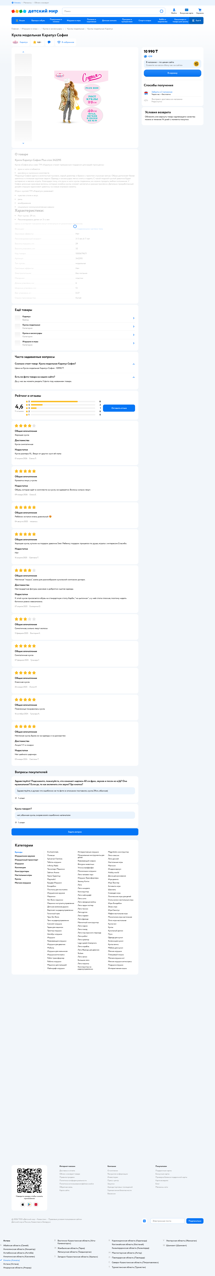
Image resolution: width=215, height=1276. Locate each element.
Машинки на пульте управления (60, 903)
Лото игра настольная (117, 920)
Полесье (51, 855)
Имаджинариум (114, 869)
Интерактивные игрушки (88, 852)
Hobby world (113, 872)
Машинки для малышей (57, 965)
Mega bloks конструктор (118, 852)
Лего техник (83, 909)
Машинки (51, 896)
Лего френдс (83, 919)
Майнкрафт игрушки (56, 968)
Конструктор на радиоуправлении (85, 968)
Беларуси (47, 1222)
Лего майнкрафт (84, 895)
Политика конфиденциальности (73, 1180)
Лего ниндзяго (84, 888)
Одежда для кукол (115, 937)
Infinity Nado (52, 866)
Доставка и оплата (67, 1170)
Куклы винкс (113, 944)
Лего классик (113, 855)
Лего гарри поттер (85, 905)
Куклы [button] (18, 879)
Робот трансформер (55, 958)
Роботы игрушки (54, 961)
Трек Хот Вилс (53, 917)
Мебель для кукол (115, 948)
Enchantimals (52, 852)
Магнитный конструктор (88, 922)
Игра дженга (113, 879)
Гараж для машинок (55, 927)
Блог (157, 1184)
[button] (196, 20)
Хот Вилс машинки (55, 900)
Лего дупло (82, 912)
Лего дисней (113, 859)
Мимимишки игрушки (87, 871)
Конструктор (83, 892)
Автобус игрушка (54, 934)
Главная (15, 28)
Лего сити (82, 898)
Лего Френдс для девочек (88, 950)
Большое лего (83, 960)
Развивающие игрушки (56, 941)
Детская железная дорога (57, 907)
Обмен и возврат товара (70, 1174)
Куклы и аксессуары (52, 28)
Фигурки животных (86, 864)
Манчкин (112, 866)
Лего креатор (83, 940)
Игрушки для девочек (56, 944)
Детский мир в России (21, 1222)
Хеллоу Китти (83, 881)
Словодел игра (114, 893)
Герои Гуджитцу (53, 876)
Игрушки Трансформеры (88, 878)
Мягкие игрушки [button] (23, 882)
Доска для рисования (117, 876)
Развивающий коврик (87, 861)
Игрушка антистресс (56, 955)
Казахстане (36, 1222)
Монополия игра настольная (120, 917)
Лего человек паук (85, 874)
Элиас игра (112, 907)
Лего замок (82, 957)
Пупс (110, 934)
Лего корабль (83, 946)
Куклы (110, 927)
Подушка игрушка (115, 965)
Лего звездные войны (87, 902)
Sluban (80, 953)
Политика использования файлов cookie (77, 1184)
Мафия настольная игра (118, 914)
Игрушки (51, 937)
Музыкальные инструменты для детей (91, 856)
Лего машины (83, 964)
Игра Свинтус (114, 910)
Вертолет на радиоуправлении (60, 910)
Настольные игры (115, 862)
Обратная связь (66, 1187)
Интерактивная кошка (117, 968)
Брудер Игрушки (54, 883)
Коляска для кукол (115, 941)
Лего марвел (83, 916)
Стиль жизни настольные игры (120, 900)
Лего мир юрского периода (89, 933)
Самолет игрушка (54, 924)
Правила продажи (67, 1177)
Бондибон (51, 886)
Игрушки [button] (19, 863)
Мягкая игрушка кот (116, 958)
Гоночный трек (53, 914)
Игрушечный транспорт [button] (26, 859)
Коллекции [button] (20, 867)
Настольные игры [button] (23, 875)
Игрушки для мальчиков (57, 951)
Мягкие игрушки (115, 951)
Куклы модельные (75, 28)
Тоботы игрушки (54, 862)
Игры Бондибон (115, 903)
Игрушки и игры (29, 28)
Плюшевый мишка (116, 955)
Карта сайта (64, 1190)
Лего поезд (82, 929)
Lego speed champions (87, 943)
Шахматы (112, 890)
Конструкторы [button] (22, 871)
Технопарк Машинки (56, 869)
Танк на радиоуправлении (58, 920)
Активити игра (114, 886)
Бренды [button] (18, 852)
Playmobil (51, 879)
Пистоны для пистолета (57, 890)
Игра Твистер (113, 883)
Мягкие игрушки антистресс (120, 961)
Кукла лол (112, 924)
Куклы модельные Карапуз (100, 28)
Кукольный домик (115, 931)
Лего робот (82, 936)
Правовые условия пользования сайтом (65, 1219)
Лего (80, 885)
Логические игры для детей (119, 896)
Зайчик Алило (53, 872)
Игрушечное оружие (56, 893)
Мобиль (50, 948)
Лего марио (83, 926)
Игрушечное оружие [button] (25, 856)
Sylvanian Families (54, 859)
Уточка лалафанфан (86, 868)
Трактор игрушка (54, 931)
